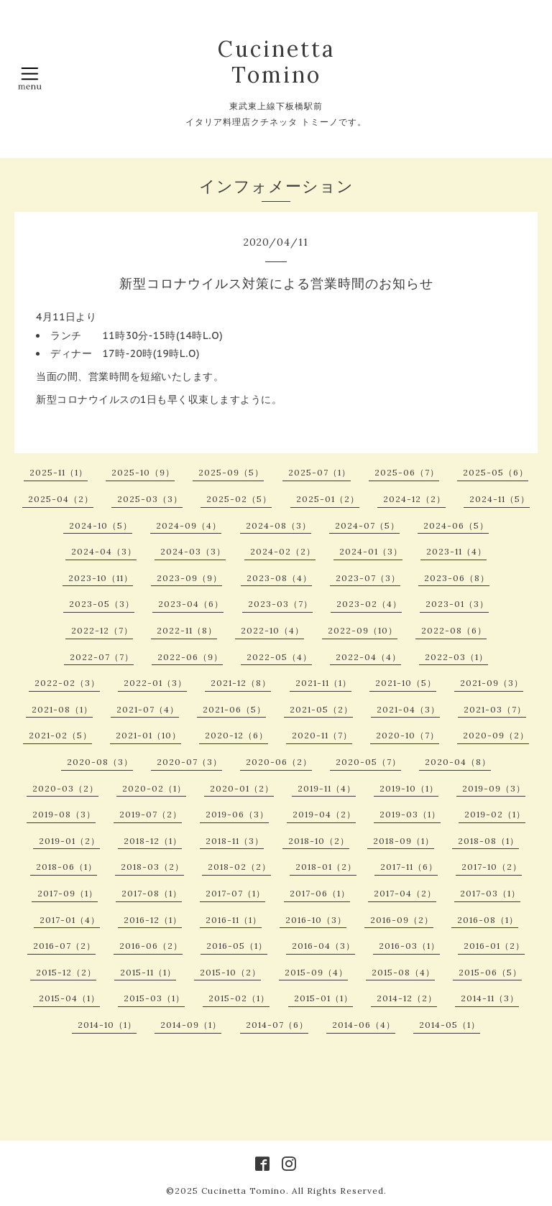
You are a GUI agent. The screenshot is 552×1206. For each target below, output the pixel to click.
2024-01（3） (370, 551)
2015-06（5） (490, 972)
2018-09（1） (403, 840)
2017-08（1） (151, 893)
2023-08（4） (279, 577)
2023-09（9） (189, 577)
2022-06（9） (190, 656)
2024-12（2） (414, 498)
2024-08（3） (278, 525)
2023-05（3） (101, 603)
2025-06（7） (406, 472)
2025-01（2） (327, 498)
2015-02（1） (239, 998)
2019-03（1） (410, 814)
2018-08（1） (488, 840)
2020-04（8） (458, 761)
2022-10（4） (272, 630)
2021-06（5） (234, 709)
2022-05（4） (279, 656)
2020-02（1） (154, 788)
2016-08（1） (487, 919)
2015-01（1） (323, 998)
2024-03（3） (193, 551)
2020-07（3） (189, 761)
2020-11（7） (322, 735)
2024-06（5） (456, 525)
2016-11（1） (234, 919)
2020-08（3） (100, 761)
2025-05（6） (495, 472)
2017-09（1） (67, 893)
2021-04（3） (408, 709)
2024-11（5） (499, 498)
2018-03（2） (152, 866)
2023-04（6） (191, 603)
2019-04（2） (324, 814)
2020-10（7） (407, 735)
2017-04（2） (405, 893)
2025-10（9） (143, 472)
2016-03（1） (409, 945)
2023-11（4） (456, 551)
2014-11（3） (490, 998)
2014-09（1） (190, 1024)
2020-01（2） (242, 788)
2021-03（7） (495, 709)
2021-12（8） (241, 682)
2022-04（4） (368, 656)
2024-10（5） (100, 525)
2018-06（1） (66, 866)
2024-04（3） (104, 551)
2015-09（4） (316, 972)
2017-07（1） (235, 893)
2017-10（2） (491, 866)
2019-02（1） (494, 814)
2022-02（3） (67, 682)
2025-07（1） (319, 472)
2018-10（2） (318, 840)
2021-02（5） (60, 735)
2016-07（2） (64, 945)
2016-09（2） (401, 919)
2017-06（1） (320, 893)
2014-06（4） (363, 1024)
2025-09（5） (231, 472)
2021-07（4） (147, 709)
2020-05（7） (368, 761)
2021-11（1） (323, 682)
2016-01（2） (494, 945)
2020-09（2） (496, 735)
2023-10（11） (100, 577)
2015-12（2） (66, 972)
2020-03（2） (65, 788)
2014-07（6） (277, 1024)
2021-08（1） (62, 709)
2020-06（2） (279, 761)
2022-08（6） (454, 630)
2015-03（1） (154, 998)
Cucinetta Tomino (276, 61)
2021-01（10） (148, 735)
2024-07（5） (367, 525)
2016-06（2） (151, 945)
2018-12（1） (153, 840)
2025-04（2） (60, 498)
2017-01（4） (70, 919)
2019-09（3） (493, 788)
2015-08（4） (403, 972)
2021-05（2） (321, 709)
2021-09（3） (491, 682)
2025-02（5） (239, 498)
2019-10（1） (409, 788)
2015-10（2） (230, 972)
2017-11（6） (409, 866)
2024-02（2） (283, 551)
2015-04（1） (69, 998)
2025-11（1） (58, 472)
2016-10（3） (315, 919)
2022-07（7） (102, 656)
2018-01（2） (325, 866)
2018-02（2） (239, 866)
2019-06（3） (237, 814)
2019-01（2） (69, 840)
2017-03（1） (490, 893)
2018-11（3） (235, 840)
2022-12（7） (102, 630)
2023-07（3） (368, 577)
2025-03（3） (150, 498)
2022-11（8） (187, 630)
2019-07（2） (150, 814)
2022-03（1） (456, 656)
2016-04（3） (323, 945)
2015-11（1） (148, 972)
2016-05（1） (236, 945)
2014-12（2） (407, 998)
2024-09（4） (188, 525)
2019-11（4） (327, 788)
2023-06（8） (456, 577)
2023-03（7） (280, 603)
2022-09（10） (362, 630)
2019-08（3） (64, 814)
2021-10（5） (405, 682)
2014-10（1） (107, 1024)
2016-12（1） (153, 919)
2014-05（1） (449, 1024)
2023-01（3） (457, 603)
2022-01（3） (155, 682)
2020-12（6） (236, 735)
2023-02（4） (369, 603)
